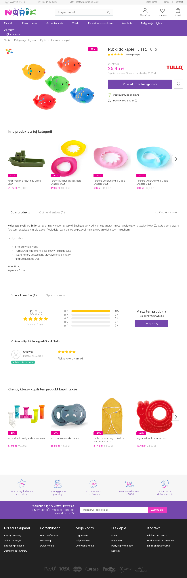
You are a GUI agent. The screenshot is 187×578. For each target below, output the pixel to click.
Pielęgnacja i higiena (152, 23)
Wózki (75, 23)
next (175, 159)
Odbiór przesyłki (13, 540)
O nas (114, 535)
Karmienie (127, 23)
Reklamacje (46, 540)
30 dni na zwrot (49, 2)
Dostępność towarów (15, 550)
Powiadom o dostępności (140, 84)
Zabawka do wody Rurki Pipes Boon (26, 438)
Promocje (13, 34)
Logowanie (81, 535)
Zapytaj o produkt (168, 212)
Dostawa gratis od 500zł (87, 2)
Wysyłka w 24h (17, 2)
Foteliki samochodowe (100, 23)
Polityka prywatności (122, 545)
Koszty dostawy (12, 535)
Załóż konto (151, 2)
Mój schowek (83, 540)
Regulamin (117, 540)
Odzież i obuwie (54, 23)
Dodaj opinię (151, 323)
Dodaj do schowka (178, 84)
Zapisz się (157, 509)
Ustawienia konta (85, 545)
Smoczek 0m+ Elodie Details (65, 438)
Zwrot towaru (47, 545)
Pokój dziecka (29, 23)
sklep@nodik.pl (162, 545)
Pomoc (166, 2)
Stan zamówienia (49, 535)
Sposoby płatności (14, 545)
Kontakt (179, 2)
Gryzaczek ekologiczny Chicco (151, 438)
